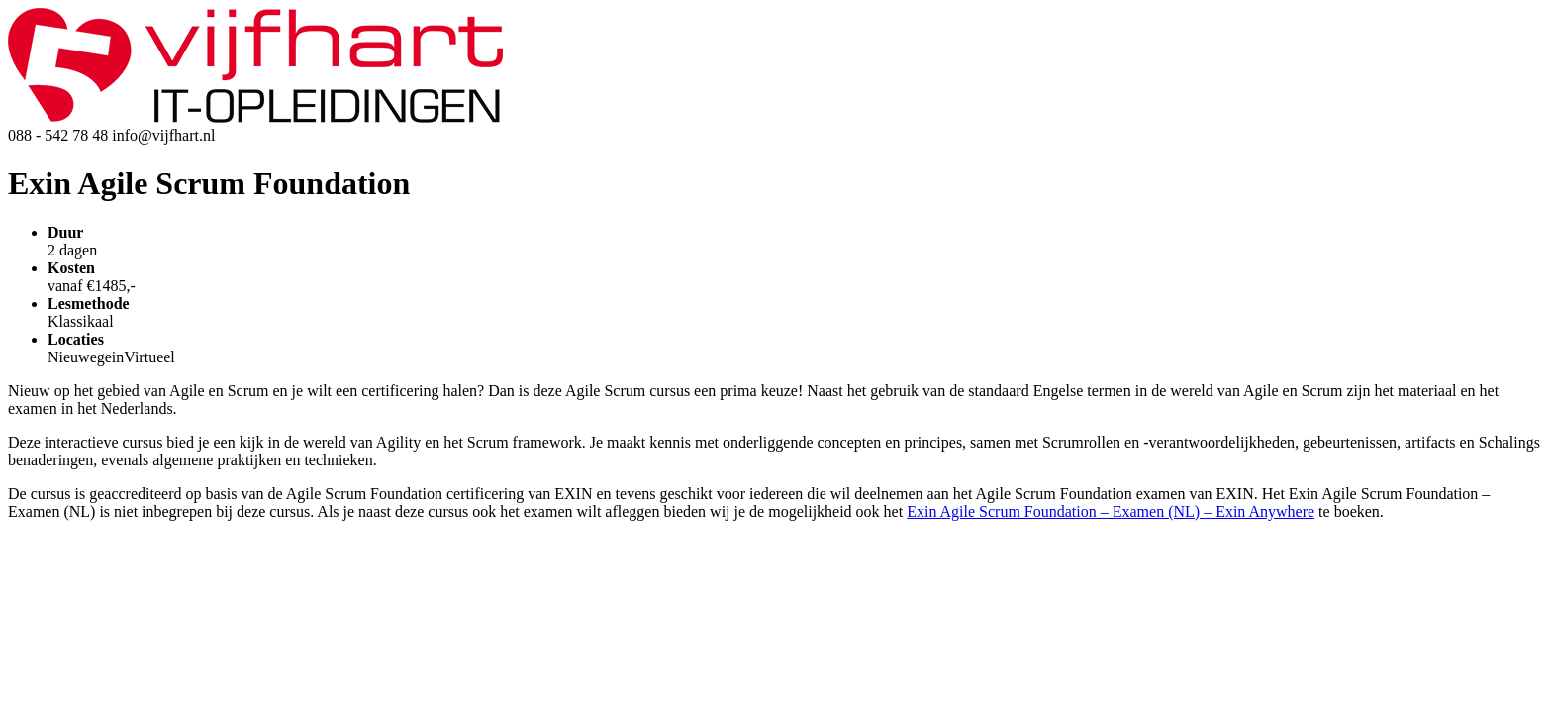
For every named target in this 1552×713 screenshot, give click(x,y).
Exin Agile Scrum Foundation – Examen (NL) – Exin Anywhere (1110, 511)
